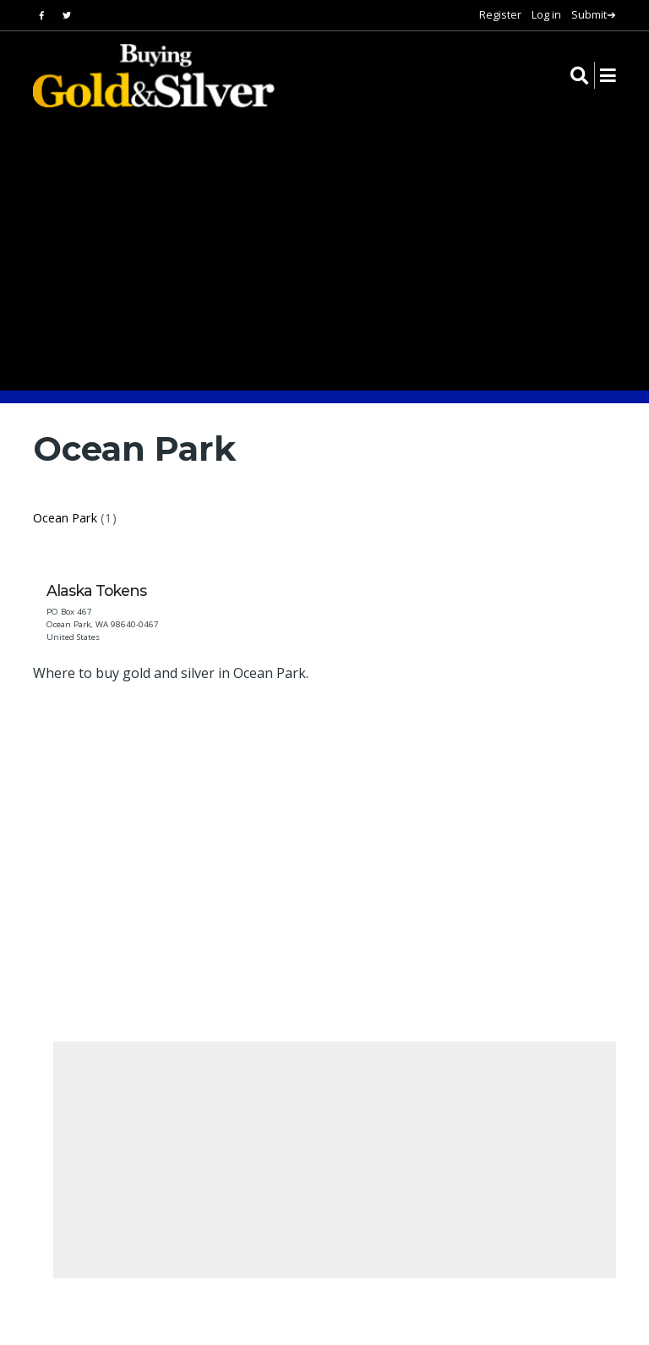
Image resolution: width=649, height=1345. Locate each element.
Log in (546, 14)
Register (500, 14)
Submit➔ (593, 14)
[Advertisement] (340, 842)
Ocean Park (65, 518)
